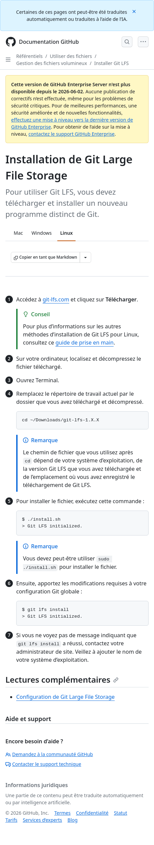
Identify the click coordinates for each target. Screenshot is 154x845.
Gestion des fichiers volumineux (51, 63)
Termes (62, 813)
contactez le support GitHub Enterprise (71, 134)
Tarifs (11, 820)
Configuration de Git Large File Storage (65, 697)
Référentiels (29, 56)
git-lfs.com (56, 299)
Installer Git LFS (111, 63)
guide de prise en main (84, 342)
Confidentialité (92, 813)
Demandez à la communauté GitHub (49, 754)
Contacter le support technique (43, 764)
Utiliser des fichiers (71, 56)
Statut (120, 813)
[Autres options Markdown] (85, 257)
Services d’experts (42, 820)
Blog (73, 820)
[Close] (134, 11)
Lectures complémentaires (62, 679)
